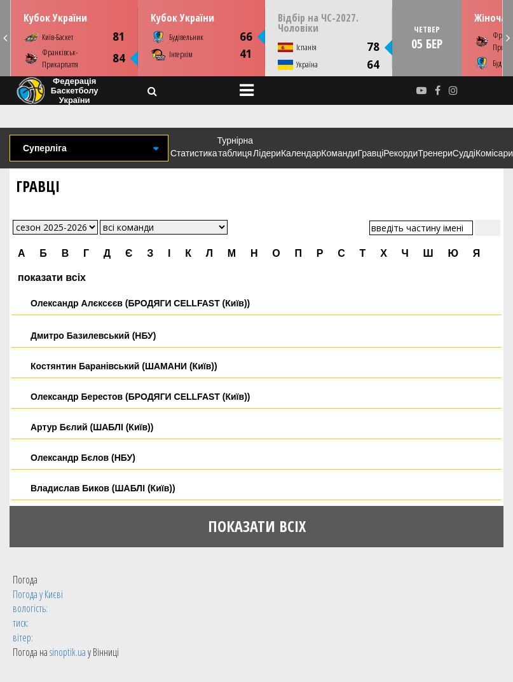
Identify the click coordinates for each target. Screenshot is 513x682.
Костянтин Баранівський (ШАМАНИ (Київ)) (124, 366)
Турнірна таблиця (235, 146)
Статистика (193, 153)
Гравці (370, 153)
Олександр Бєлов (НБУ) (83, 458)
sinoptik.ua (68, 652)
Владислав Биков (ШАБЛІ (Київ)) (103, 488)
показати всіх (52, 277)
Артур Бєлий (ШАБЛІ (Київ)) (92, 427)
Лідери (267, 153)
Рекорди (400, 153)
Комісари (494, 153)
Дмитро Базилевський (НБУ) (93, 336)
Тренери (435, 153)
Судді (464, 153)
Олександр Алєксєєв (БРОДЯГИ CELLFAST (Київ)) (140, 303)
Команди (339, 153)
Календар (301, 153)
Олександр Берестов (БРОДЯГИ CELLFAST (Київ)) (140, 397)
